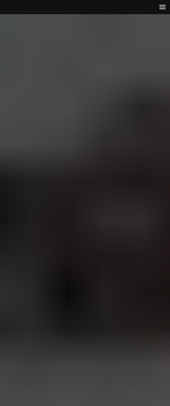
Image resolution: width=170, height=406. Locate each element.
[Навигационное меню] (162, 7)
